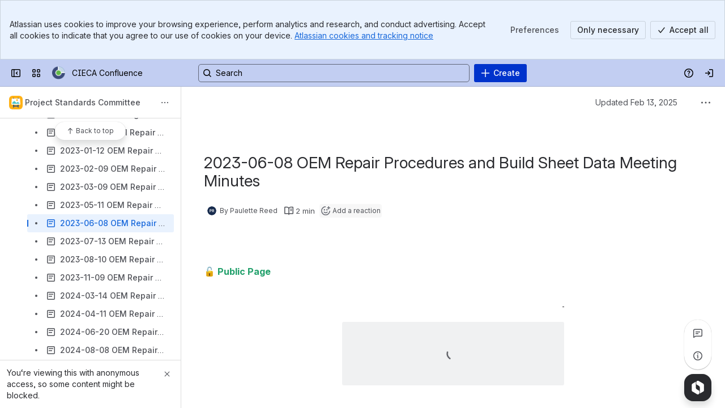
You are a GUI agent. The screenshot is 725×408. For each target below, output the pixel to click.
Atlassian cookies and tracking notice (364, 35)
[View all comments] (698, 333)
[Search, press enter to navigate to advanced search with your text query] (334, 73)
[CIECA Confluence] (58, 73)
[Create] (500, 73)
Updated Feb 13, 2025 (636, 102)
